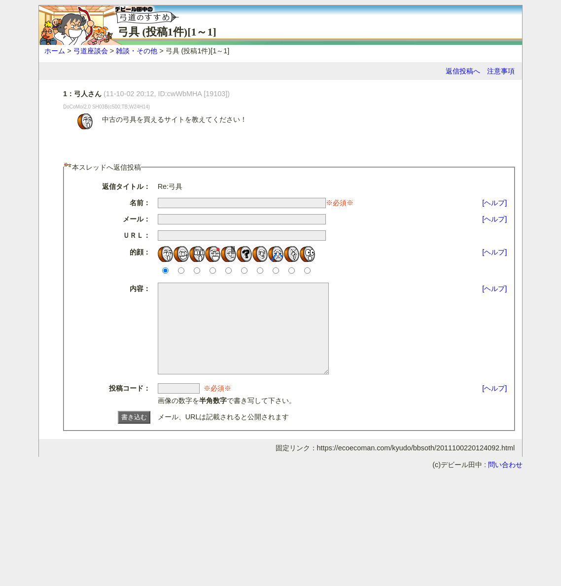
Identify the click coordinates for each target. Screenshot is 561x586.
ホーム (54, 51)
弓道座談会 (90, 51)
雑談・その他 (136, 51)
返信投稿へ (463, 71)
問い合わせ (505, 482)
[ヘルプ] (494, 203)
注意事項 (501, 71)
